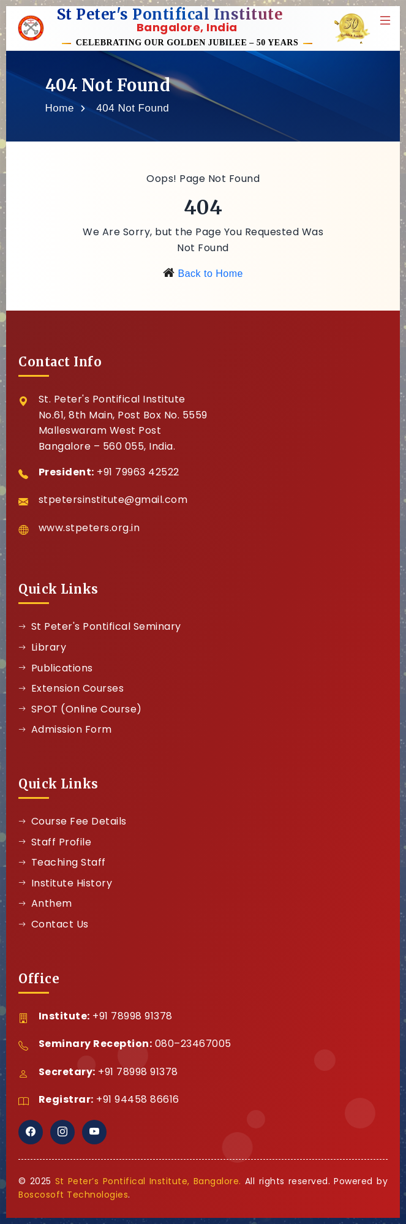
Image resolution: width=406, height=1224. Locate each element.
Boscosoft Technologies (73, 1194)
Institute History (65, 883)
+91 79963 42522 (138, 472)
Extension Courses (71, 688)
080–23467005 (193, 1044)
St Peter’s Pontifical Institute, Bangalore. (148, 1181)
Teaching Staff (62, 862)
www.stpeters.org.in (89, 528)
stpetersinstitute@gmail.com (113, 500)
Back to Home (210, 273)
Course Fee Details (72, 821)
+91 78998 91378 (132, 1016)
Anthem (45, 903)
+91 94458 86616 (137, 1099)
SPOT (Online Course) (80, 709)
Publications (55, 668)
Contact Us (53, 924)
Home (59, 108)
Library (42, 647)
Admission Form (65, 729)
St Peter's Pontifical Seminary (99, 626)
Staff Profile (54, 842)
